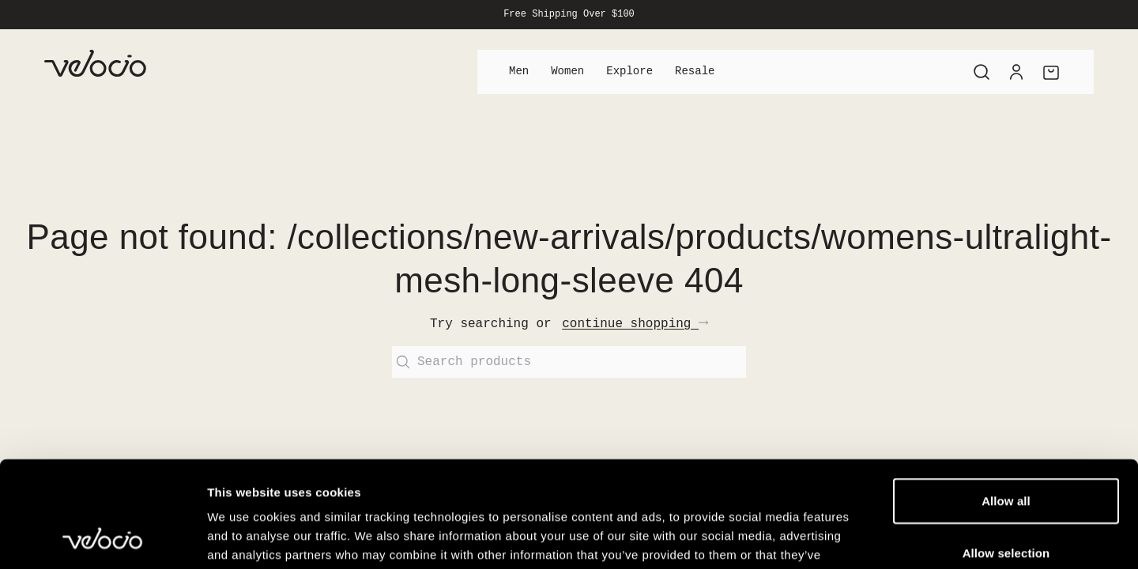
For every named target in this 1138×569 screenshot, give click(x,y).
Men (519, 71)
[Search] (981, 71)
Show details (829, 538)
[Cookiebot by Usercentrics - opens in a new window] (102, 538)
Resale (694, 71)
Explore (629, 71)
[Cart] (1051, 71)
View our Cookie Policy (508, 473)
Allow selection (1006, 453)
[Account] (1016, 72)
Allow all (1006, 401)
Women (567, 71)
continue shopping (635, 324)
